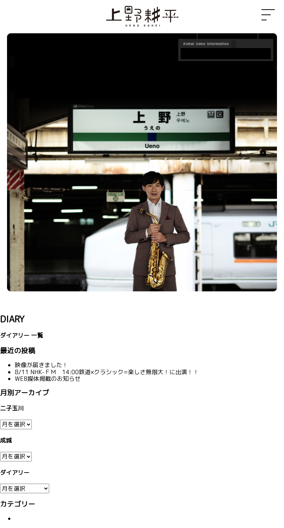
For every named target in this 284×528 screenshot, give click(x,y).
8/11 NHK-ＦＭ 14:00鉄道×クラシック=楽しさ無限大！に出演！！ (107, 372)
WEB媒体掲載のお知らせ (48, 379)
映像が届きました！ (41, 365)
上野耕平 (142, 17)
